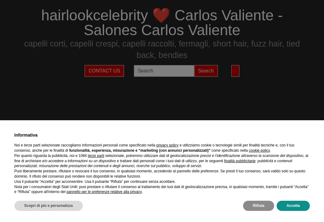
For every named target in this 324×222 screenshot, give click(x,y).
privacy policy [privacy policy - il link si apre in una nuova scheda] (167, 145)
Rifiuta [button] (258, 206)
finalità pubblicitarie (239, 161)
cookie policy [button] (259, 150)
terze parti (96, 156)
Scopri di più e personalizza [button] (48, 206)
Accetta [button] (293, 206)
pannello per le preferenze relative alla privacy (104, 192)
